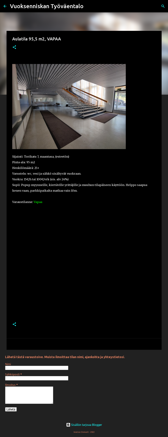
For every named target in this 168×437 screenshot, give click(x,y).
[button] (14, 47)
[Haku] (88, 6)
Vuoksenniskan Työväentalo (47, 6)
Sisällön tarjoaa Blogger (84, 424)
